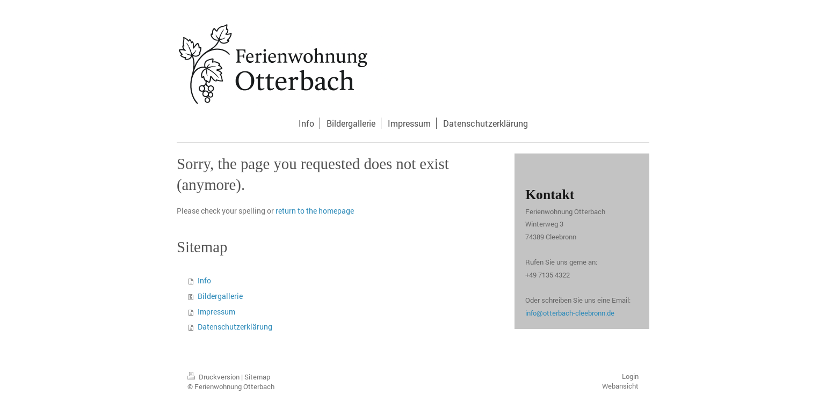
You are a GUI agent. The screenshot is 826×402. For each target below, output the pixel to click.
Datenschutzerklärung (235, 326)
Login (630, 376)
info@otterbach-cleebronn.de (569, 313)
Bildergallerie (220, 296)
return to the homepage (315, 211)
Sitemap (257, 376)
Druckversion (214, 376)
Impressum (216, 311)
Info (204, 280)
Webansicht (620, 386)
